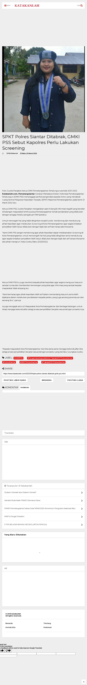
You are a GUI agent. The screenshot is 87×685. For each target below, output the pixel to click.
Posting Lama (75, 380)
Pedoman (48, 627)
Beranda (47, 380)
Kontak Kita (10, 627)
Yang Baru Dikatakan (15, 535)
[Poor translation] (8, 651)
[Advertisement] (43, 27)
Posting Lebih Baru (15, 380)
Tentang (47, 623)
